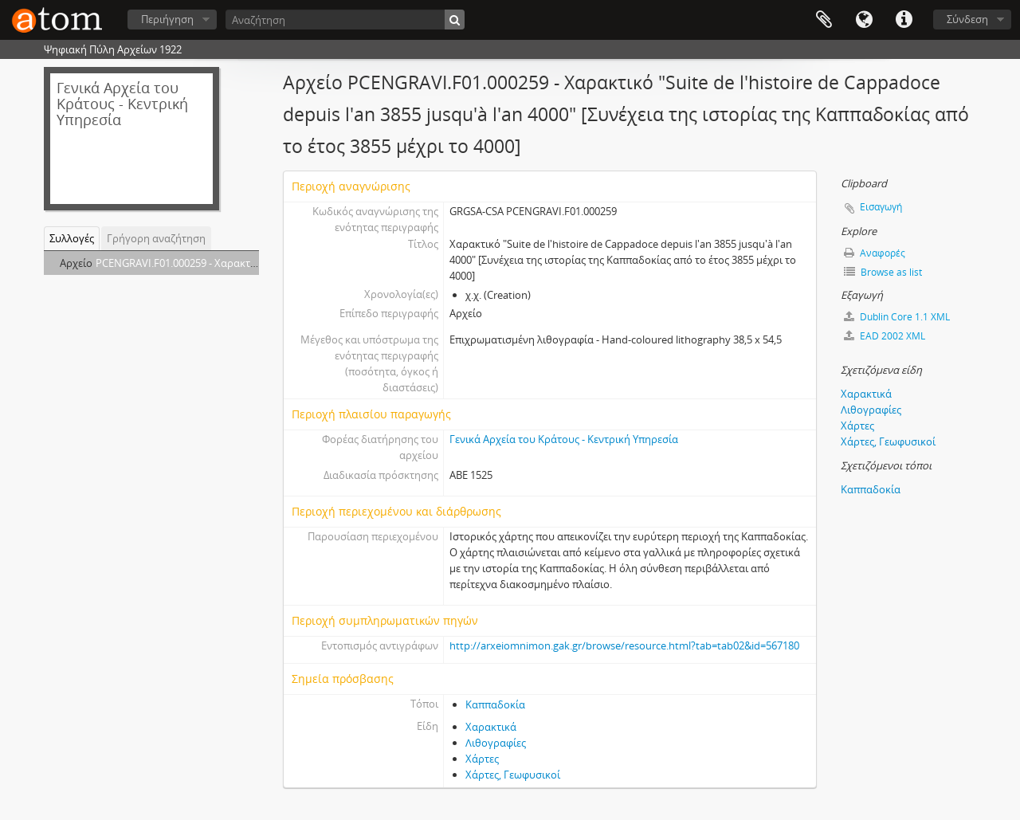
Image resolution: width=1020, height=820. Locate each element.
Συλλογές (71, 238)
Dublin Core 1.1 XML (897, 317)
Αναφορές (874, 253)
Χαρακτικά (490, 727)
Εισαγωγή (881, 207)
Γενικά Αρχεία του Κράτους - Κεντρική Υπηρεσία (563, 439)
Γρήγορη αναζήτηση (156, 238)
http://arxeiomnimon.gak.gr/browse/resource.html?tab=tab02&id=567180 (624, 645)
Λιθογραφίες (495, 743)
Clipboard (824, 20)
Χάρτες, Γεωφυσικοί (512, 774)
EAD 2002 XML (884, 336)
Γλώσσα (864, 20)
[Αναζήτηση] (345, 19)
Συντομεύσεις (904, 20)
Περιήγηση (167, 19)
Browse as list (883, 272)
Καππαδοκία (495, 704)
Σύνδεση (967, 19)
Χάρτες (482, 758)
